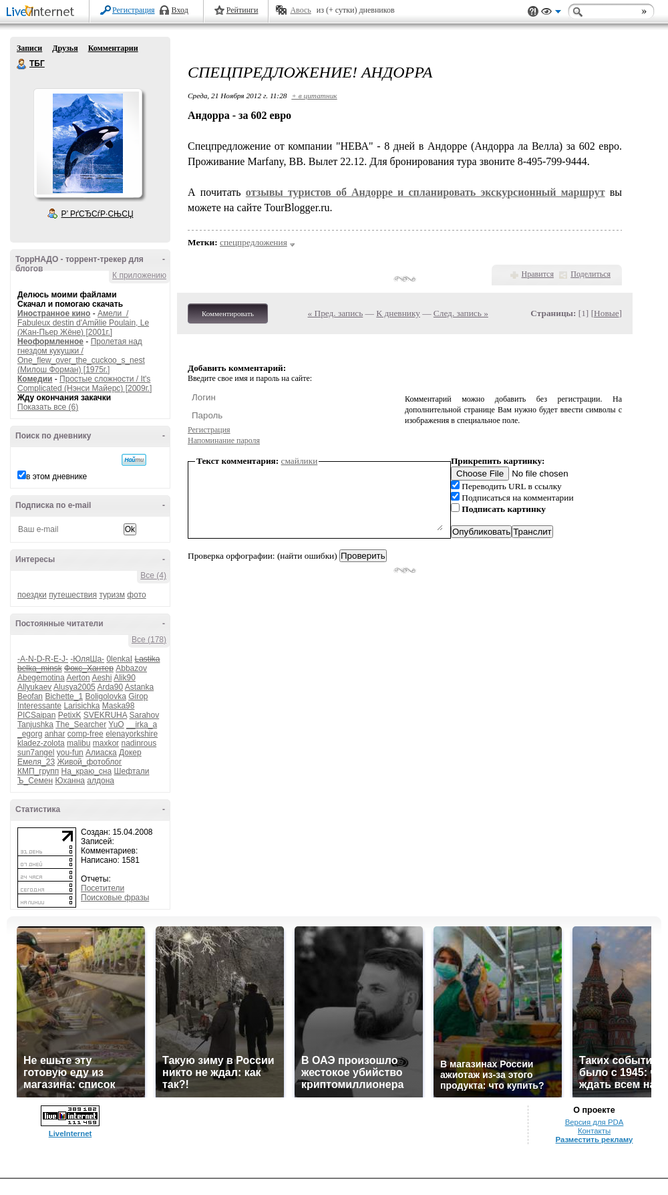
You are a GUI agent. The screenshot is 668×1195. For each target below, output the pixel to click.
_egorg (29, 734)
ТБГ (22, 64)
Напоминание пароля (224, 440)
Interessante (39, 705)
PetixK (69, 715)
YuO (116, 724)
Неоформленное (50, 341)
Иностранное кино (53, 313)
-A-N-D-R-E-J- (42, 659)
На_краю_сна (86, 771)
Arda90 (110, 687)
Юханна (70, 780)
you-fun (70, 752)
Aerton (78, 677)
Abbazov (131, 668)
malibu (78, 743)
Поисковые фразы (115, 897)
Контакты (594, 1131)
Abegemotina (41, 677)
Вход (180, 10)
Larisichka (81, 705)
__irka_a (141, 724)
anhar (55, 734)
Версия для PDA (594, 1122)
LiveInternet (43, 12)
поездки (32, 595)
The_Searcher (80, 724)
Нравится (538, 274)
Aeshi (102, 677)
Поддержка (533, 11)
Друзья (64, 48)
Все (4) (153, 575)
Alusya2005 (74, 687)
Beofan (30, 696)
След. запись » (461, 313)
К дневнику (398, 313)
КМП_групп (38, 771)
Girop (138, 696)
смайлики (299, 461)
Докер (130, 752)
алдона (100, 780)
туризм (112, 595)
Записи (29, 48)
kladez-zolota (41, 743)
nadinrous (138, 743)
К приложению (139, 275)
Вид (551, 13)
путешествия (73, 595)
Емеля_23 (36, 762)
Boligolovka (105, 696)
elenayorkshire (132, 734)
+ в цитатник (314, 96)
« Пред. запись (335, 313)
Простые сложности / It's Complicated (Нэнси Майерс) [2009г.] (84, 383)
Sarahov (144, 715)
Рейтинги (242, 10)
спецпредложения (253, 242)
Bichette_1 (64, 696)
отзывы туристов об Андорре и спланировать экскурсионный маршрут (425, 192)
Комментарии (113, 48)
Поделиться (590, 274)
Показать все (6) (47, 407)
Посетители (102, 888)
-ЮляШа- (87, 659)
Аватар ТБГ (87, 143)
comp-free (85, 734)
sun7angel (35, 752)
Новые (606, 313)
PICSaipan (36, 715)
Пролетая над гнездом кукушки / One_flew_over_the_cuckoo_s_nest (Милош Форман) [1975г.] (81, 355)
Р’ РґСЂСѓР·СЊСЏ (97, 214)
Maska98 (118, 705)
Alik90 (125, 677)
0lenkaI (119, 659)
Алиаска (101, 752)
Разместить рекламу (594, 1140)
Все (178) (149, 639)
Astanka (139, 687)
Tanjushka (35, 724)
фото (136, 595)
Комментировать (228, 313)
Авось (300, 10)
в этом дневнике (56, 476)
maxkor (106, 743)
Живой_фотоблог (89, 762)
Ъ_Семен (35, 780)
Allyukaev (34, 687)
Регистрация (133, 10)
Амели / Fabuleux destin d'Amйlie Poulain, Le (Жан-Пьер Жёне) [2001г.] (83, 323)
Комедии (34, 379)
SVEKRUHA (105, 715)
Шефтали (131, 771)
